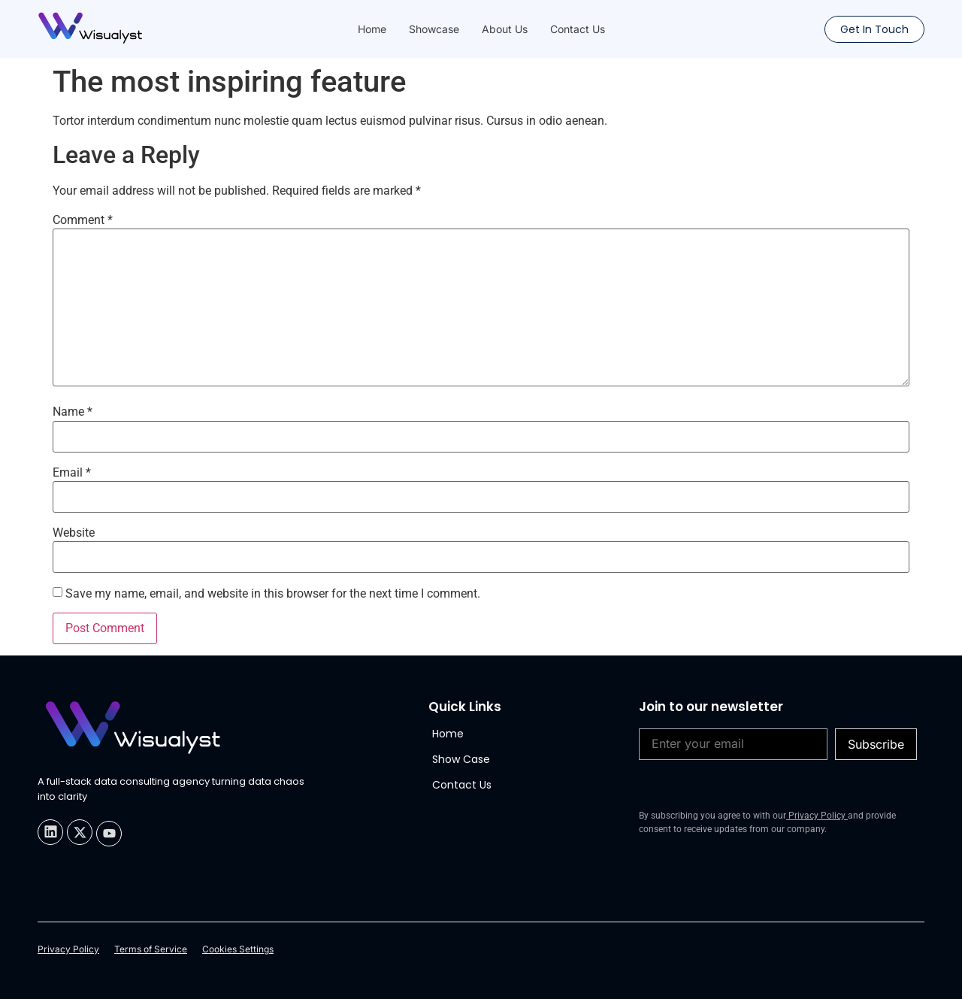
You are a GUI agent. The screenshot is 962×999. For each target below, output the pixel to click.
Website (74, 533)
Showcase (434, 29)
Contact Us (577, 29)
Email (72, 473)
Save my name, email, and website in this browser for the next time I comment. (272, 594)
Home (372, 29)
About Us (505, 29)
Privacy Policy (817, 815)
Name (72, 412)
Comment (83, 220)
